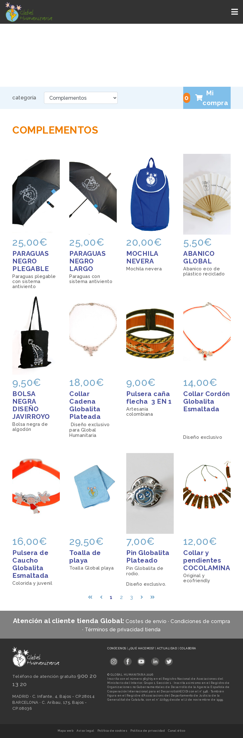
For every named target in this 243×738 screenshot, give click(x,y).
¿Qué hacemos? (142, 648)
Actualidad (167, 648)
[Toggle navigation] (235, 12)
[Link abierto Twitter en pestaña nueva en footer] (169, 660)
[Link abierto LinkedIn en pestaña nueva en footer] (155, 660)
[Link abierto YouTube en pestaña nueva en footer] (141, 660)
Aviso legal (85, 730)
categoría (24, 98)
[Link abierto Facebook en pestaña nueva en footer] (128, 660)
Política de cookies (112, 730)
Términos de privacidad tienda (123, 630)
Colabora (188, 648)
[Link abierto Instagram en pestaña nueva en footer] (114, 660)
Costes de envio (146, 621)
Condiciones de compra (200, 621)
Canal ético (176, 730)
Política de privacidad (147, 730)
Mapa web (65, 730)
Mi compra (205, 98)
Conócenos (117, 648)
